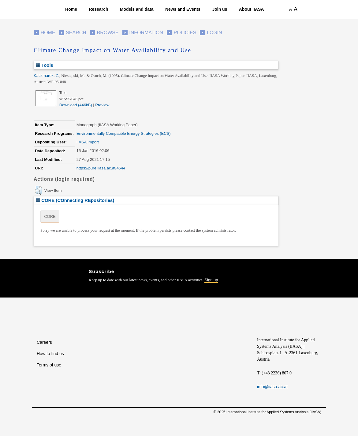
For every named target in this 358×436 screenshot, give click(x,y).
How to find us (50, 353)
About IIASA (251, 9)
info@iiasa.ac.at (272, 386)
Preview (102, 105)
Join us (219, 9)
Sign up (211, 280)
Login (214, 32)
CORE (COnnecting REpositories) (75, 200)
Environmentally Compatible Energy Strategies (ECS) (123, 133)
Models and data (137, 9)
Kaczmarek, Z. (46, 75)
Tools (44, 65)
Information (146, 32)
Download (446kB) (75, 105)
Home (71, 9)
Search (76, 32)
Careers (44, 342)
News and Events (182, 9)
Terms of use (49, 364)
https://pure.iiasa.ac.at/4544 (100, 168)
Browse (107, 32)
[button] (38, 190)
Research (98, 9)
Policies (185, 32)
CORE (50, 216)
